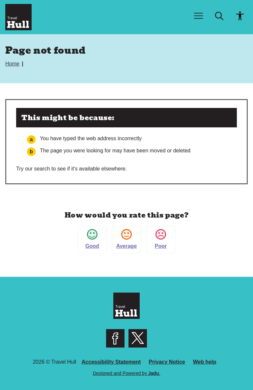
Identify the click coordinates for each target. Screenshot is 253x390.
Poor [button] (161, 239)
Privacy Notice (167, 362)
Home (13, 63)
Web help (204, 362)
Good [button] (92, 239)
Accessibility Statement (111, 362)
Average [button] (126, 239)
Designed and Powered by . (126, 373)
